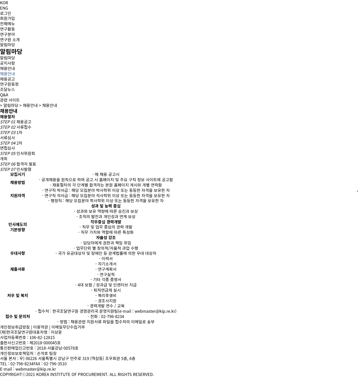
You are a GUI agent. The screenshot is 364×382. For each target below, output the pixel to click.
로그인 (5, 13)
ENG (4, 8)
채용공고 (7, 79)
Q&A (4, 95)
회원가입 (7, 18)
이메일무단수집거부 (68, 327)
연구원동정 (9, 84)
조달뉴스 (7, 89)
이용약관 (40, 327)
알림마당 (7, 57)
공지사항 (7, 63)
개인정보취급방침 (15, 327)
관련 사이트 (10, 100)
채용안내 (7, 68)
